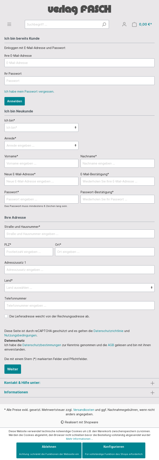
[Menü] (9, 24)
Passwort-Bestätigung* (97, 192)
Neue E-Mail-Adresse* (20, 174)
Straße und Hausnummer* (22, 226)
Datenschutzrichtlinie (108, 331)
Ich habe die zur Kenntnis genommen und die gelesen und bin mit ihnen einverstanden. (77, 347)
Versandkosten (83, 409)
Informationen (16, 392)
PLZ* (7, 244)
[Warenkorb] (142, 24)
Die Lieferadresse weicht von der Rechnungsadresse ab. (49, 316)
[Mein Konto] (124, 24)
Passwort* (11, 192)
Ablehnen (49, 450)
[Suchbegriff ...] (62, 24)
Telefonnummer (15, 298)
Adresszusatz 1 (15, 262)
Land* (8, 280)
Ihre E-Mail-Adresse (18, 55)
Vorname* (11, 156)
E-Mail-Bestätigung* (95, 174)
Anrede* (10, 138)
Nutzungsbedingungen (20, 335)
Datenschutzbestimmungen (42, 345)
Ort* (58, 244)
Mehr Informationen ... (79, 438)
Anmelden (14, 101)
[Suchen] (104, 24)
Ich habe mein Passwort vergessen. (29, 91)
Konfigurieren (114, 450)
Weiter (12, 369)
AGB (111, 345)
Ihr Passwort (13, 73)
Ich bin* (9, 120)
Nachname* (89, 156)
